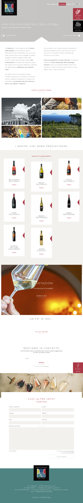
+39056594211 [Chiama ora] (10, 35)
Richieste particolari (14, 426)
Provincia (44, 419)
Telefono (44, 413)
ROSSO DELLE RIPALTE (14, 213)
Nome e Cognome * (14, 407)
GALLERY (68, 4)
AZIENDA (53, 4)
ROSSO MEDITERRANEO (69, 213)
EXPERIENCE (62, 4)
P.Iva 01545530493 (22, 489)
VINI (57, 4)
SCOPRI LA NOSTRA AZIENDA (41, 90)
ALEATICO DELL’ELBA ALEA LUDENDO (14, 247)
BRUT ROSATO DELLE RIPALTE (14, 180)
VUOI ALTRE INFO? (71, 35)
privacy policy (46, 366)
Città (10, 419)
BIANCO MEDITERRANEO (41, 216)
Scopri (14, 185)
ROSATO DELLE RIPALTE (69, 180)
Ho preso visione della (42, 366)
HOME (48, 4)
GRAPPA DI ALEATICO (41, 249)
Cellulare (11, 413)
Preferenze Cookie (60, 489)
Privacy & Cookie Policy (41, 489)
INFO (73, 4)
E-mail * (44, 407)
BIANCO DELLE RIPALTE (41, 183)
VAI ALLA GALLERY (41, 332)
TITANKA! (43, 497)
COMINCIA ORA (41, 296)
